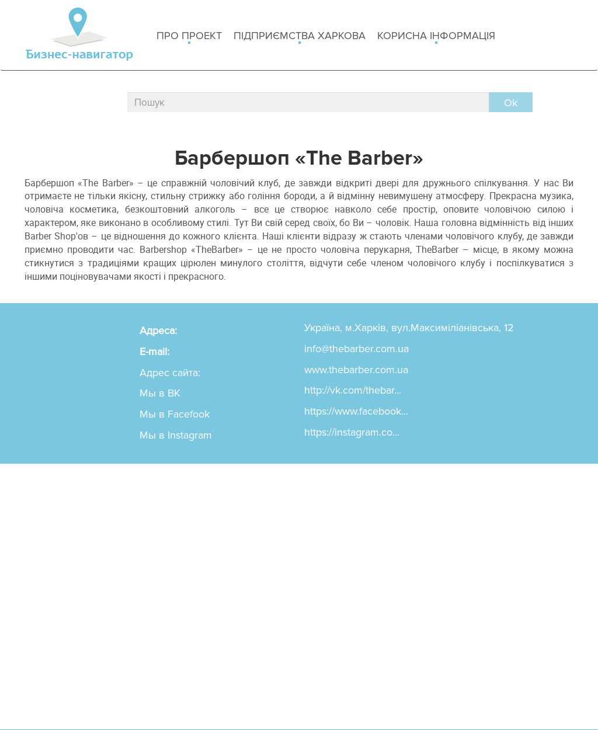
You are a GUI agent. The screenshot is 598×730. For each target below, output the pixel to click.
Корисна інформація (436, 36)
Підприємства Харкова (300, 36)
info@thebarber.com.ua (356, 348)
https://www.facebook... (356, 411)
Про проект (189, 36)
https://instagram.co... (351, 432)
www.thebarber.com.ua (356, 369)
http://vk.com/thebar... (352, 390)
